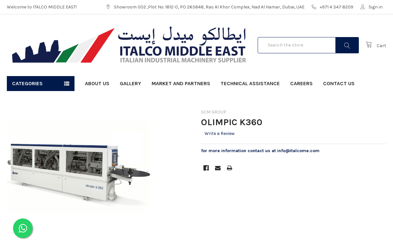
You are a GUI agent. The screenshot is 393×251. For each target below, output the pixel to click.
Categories (27, 83)
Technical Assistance (250, 83)
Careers (301, 83)
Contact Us (339, 83)
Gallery (130, 83)
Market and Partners (181, 83)
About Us (97, 83)
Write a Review (220, 133)
